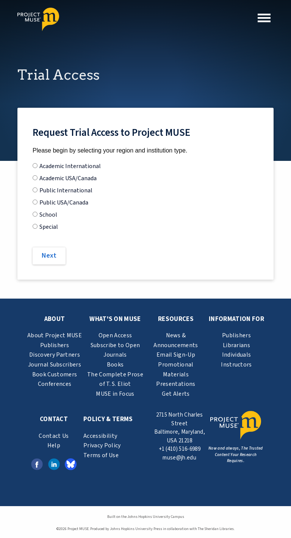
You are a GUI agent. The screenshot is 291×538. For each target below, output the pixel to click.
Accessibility (100, 436)
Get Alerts (175, 394)
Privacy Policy (101, 445)
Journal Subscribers (54, 364)
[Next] (49, 255)
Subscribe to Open (115, 345)
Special (48, 227)
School (48, 215)
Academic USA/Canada (68, 178)
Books (115, 364)
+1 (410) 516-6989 (179, 449)
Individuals (236, 355)
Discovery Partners (54, 355)
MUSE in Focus (115, 394)
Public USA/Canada (63, 202)
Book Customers (54, 374)
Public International (65, 190)
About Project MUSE (54, 335)
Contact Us (54, 436)
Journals (115, 355)
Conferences (55, 384)
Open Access (115, 335)
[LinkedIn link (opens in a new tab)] (54, 463)
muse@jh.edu (179, 458)
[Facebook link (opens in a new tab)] (37, 463)
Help (53, 445)
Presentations (175, 384)
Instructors (236, 364)
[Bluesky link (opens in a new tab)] (71, 463)
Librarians (236, 345)
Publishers (54, 345)
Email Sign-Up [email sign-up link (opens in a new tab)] (175, 355)
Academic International (70, 166)
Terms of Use (101, 455)
